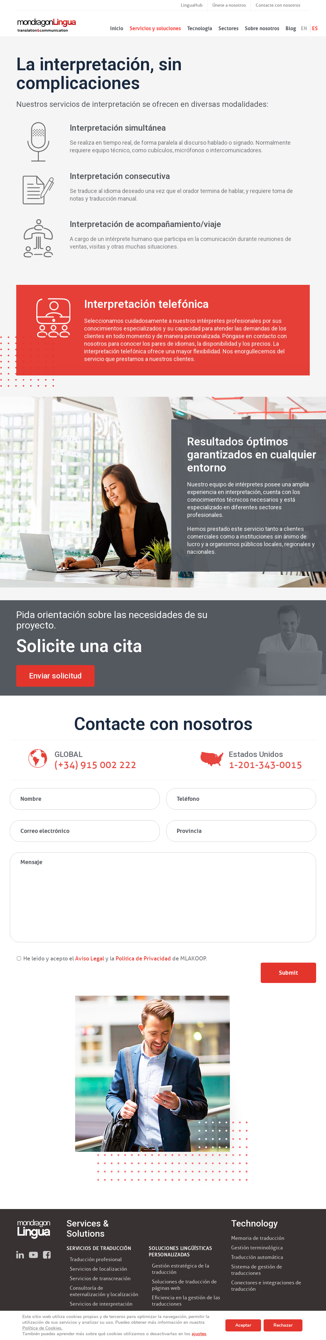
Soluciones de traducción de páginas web (184, 1285)
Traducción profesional (96, 1259)
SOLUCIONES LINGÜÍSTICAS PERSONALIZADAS (180, 1252)
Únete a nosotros (229, 5)
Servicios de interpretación (101, 1304)
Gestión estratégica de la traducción (180, 1269)
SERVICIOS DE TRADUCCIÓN (99, 1248)
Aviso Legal (89, 958)
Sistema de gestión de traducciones (256, 1270)
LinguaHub (191, 5)
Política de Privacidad (142, 958)
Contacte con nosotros (278, 5)
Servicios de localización (98, 1269)
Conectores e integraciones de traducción (266, 1286)
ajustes (199, 1334)
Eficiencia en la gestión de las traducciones (186, 1301)
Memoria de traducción (257, 1238)
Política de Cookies (41, 1328)
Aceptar (243, 1325)
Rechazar (283, 1325)
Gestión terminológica (257, 1248)
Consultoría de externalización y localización (104, 1291)
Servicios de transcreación (100, 1278)
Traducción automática (257, 1257)
